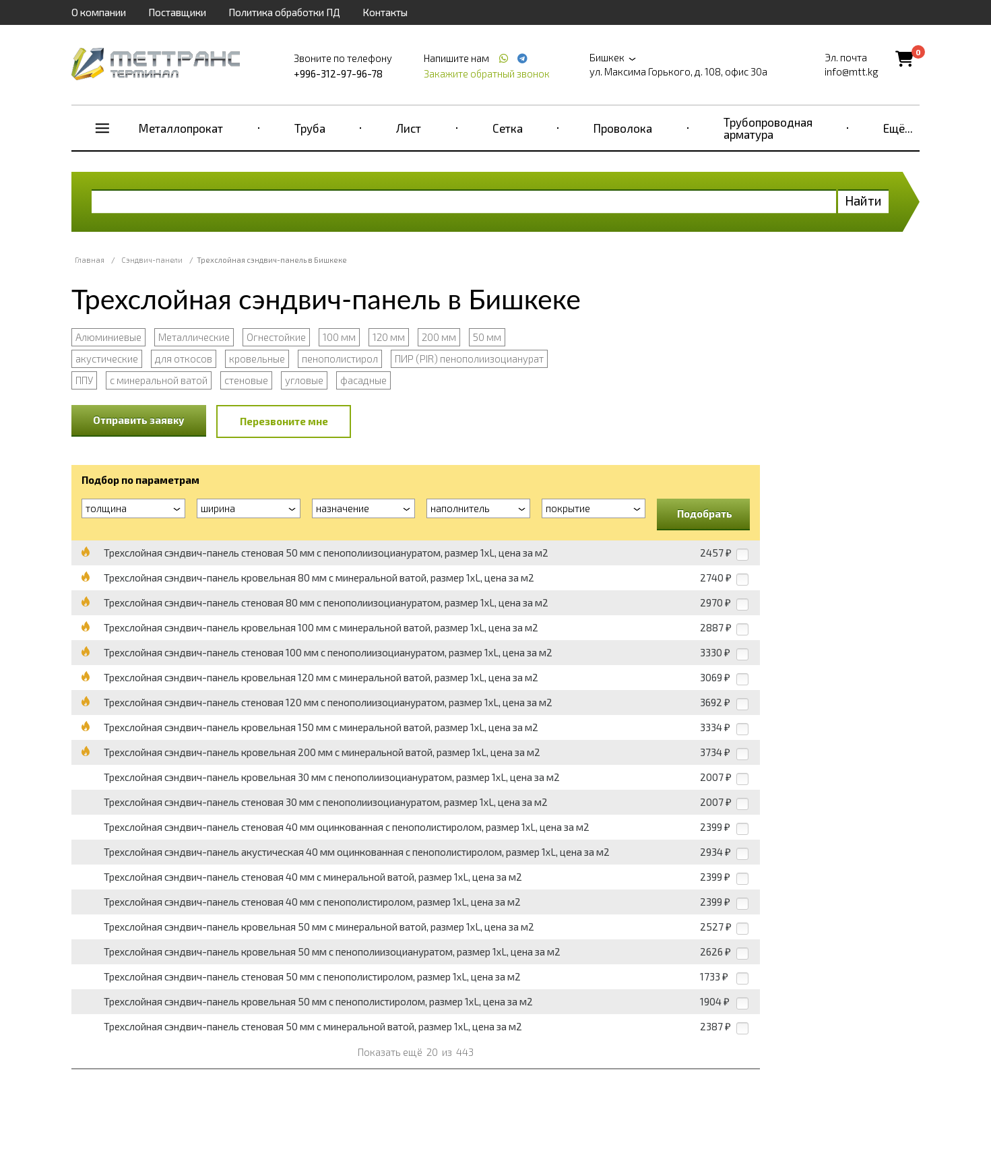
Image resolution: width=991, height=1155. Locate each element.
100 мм (339, 337)
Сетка (507, 128)
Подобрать (704, 513)
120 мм (389, 337)
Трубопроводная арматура (768, 128)
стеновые (246, 380)
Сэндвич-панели (152, 259)
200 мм (439, 337)
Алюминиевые (108, 337)
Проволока (623, 128)
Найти (863, 200)
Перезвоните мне (284, 421)
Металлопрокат (181, 128)
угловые (304, 380)
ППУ (84, 380)
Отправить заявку (139, 420)
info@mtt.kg (851, 71)
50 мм (487, 337)
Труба (309, 128)
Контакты (385, 12)
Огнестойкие (276, 337)
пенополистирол (340, 358)
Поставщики (177, 12)
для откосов (183, 358)
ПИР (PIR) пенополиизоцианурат (469, 358)
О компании (98, 12)
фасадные (363, 380)
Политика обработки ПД (284, 12)
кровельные (257, 358)
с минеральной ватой (158, 380)
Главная (89, 259)
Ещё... (898, 128)
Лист (408, 128)
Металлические (194, 337)
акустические (106, 358)
